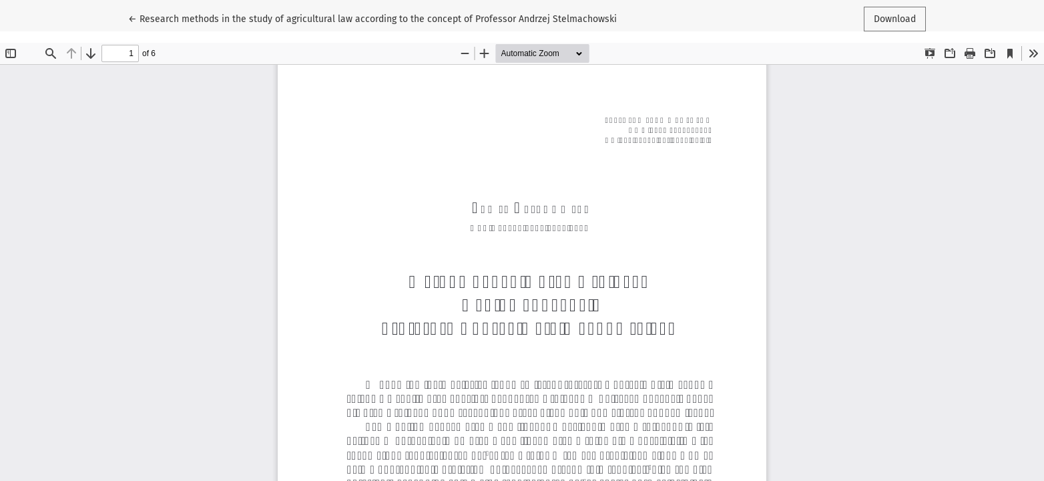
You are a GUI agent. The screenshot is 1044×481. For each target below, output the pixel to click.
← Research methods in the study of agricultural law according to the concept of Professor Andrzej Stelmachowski (372, 18)
